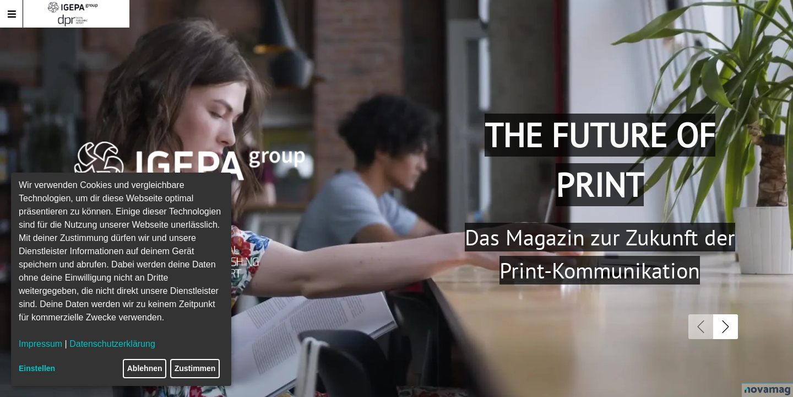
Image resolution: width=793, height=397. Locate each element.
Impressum (40, 343)
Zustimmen (195, 368)
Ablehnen (144, 368)
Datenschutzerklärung (112, 343)
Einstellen (37, 368)
